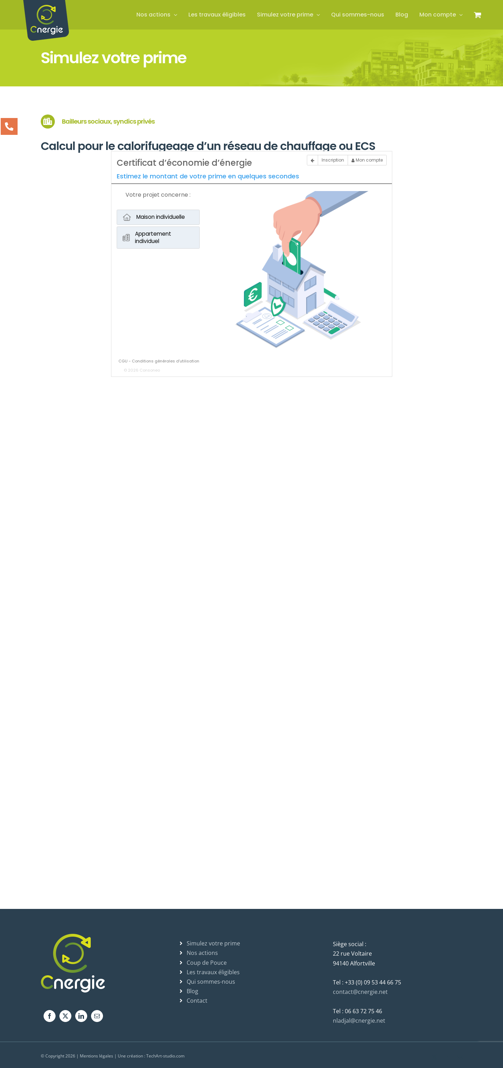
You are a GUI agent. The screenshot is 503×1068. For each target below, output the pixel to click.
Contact (197, 1000)
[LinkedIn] (81, 1016)
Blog (192, 991)
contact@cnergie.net (360, 992)
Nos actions (202, 953)
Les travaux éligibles (213, 972)
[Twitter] (65, 1016)
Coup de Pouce (207, 963)
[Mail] (97, 1016)
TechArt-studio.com (165, 1056)
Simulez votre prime (213, 943)
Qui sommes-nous (211, 981)
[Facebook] (50, 1016)
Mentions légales (96, 1056)
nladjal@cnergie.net (359, 1020)
